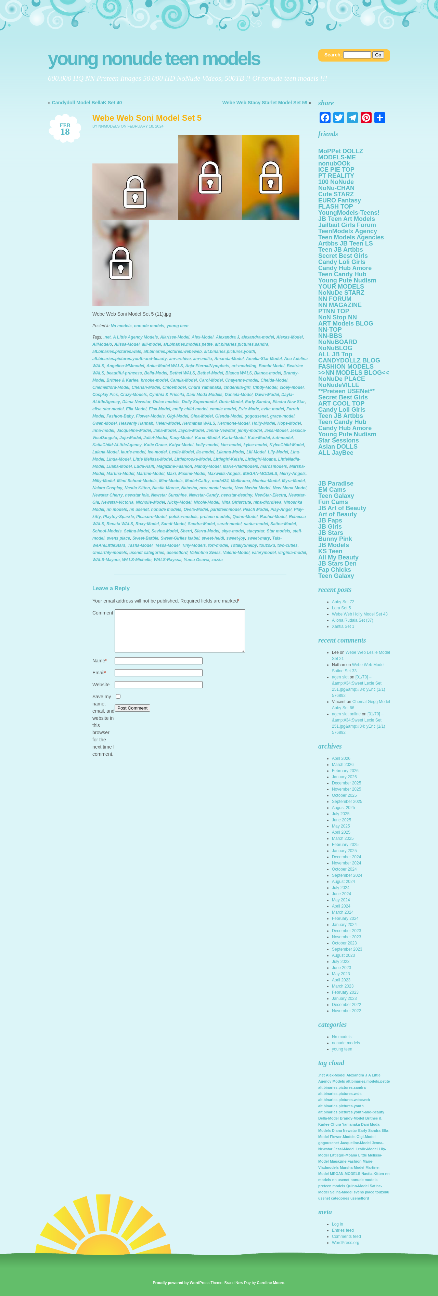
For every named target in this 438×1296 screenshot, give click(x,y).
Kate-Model (259, 437)
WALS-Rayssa (167, 559)
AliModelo (102, 344)
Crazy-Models (133, 394)
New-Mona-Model (290, 488)
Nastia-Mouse (165, 488)
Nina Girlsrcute (236, 502)
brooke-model (154, 380)
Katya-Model (181, 444)
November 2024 (346, 863)
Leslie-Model (181, 452)
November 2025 (346, 789)
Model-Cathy (197, 480)
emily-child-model (189, 409)
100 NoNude (336, 181)
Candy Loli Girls (341, 262)
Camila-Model (183, 380)
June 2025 (341, 820)
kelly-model (207, 444)
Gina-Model (202, 416)
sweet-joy (236, 538)
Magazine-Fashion (174, 466)
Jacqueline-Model (134, 430)
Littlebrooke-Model (192, 459)
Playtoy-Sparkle (118, 516)
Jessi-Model (276, 430)
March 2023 (342, 986)
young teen (178, 325)
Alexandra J (227, 337)
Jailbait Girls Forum (347, 225)
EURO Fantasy (339, 200)
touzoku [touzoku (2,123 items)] (382, 1192)
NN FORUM (334, 298)
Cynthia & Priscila (166, 394)
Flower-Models (150, 416)
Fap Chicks (334, 569)
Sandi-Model (173, 523)
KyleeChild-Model (287, 444)
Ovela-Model (196, 509)
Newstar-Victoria (117, 502)
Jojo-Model (130, 437)
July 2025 (340, 813)
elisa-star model (108, 409)
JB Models (333, 545)
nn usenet (139, 509)
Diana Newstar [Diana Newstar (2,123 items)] (344, 1130)
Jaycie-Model (191, 430)
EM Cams (332, 489)
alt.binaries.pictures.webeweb (172, 351)
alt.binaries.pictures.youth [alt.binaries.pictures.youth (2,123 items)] (341, 1106)
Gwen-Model (104, 423)
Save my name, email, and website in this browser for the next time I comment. (103, 733)
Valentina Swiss (205, 552)
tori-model (218, 545)
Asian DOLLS (338, 446)
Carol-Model (211, 380)
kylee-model (255, 444)
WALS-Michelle (137, 559)
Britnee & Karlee (122, 380)
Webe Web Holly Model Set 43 (360, 614)
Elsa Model (159, 409)
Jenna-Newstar (220, 430)
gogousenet (256, 416)
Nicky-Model (179, 502)
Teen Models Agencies (351, 237)
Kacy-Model (181, 437)
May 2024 (341, 900)
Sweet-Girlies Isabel (179, 538)
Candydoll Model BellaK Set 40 (87, 102)
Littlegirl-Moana (260, 459)
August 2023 (343, 955)
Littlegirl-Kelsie (228, 459)
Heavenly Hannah (136, 423)
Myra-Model (293, 480)
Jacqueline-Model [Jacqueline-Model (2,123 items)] (355, 1143)
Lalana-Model (105, 452)
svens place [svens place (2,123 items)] (363, 1192)
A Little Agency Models (135, 337)
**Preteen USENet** (346, 391)
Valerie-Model (236, 552)
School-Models (106, 531)
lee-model (157, 452)
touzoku (267, 545)
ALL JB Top (335, 354)
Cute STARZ (336, 194)
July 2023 (340, 961)
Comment (102, 613)
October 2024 (344, 869)
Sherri (186, 531)
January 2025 (344, 850)
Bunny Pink (335, 538)
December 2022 (346, 1004)
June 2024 (341, 893)
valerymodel (264, 552)
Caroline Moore (270, 1283)
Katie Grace (155, 444)
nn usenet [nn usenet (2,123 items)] (340, 1180)
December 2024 (346, 857)
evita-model (272, 409)
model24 (220, 480)
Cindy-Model (265, 387)
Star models (279, 531)
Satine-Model (283, 523)
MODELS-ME (337, 157)
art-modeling (244, 365)
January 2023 (344, 998)
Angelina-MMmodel (125, 365)
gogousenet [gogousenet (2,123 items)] (328, 1143)
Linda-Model (118, 459)
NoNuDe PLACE (341, 378)
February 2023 (345, 992)
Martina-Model (120, 473)
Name (99, 669)
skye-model (232, 531)
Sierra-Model (206, 531)
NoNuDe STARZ (341, 292)
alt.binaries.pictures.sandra (241, 344)
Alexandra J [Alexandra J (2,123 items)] (356, 1075)
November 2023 (346, 937)
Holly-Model (263, 423)
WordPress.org (345, 1242)
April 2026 (341, 758)
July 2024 (340, 887)
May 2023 (341, 973)
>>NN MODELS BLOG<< (353, 372)
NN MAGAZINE (340, 305)
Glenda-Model (228, 416)
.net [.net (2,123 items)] (321, 1075)
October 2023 (344, 943)
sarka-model (256, 523)
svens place (118, 538)
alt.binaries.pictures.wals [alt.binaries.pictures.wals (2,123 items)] (340, 1094)
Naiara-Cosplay (107, 488)
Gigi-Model (177, 416)
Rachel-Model (273, 516)
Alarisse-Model (174, 337)
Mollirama (240, 480)
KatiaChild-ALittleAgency (117, 444)
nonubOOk (334, 163)
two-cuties (287, 545)
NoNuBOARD (337, 342)
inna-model (103, 430)
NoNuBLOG (335, 348)
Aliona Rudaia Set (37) (352, 620)
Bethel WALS (182, 373)
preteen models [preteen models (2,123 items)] (331, 1186)
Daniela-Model (239, 394)
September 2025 (347, 801)
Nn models (121, 325)
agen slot (340, 677)
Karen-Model (207, 437)
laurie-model (133, 452)
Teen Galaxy (336, 495)
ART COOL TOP (341, 403)
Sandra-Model (201, 523)
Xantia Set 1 (343, 626)
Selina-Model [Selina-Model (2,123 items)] (341, 1192)
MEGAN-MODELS (260, 473)
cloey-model (292, 387)
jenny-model (250, 430)
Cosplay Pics (105, 394)
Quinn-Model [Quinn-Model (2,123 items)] (357, 1186)
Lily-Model (278, 452)
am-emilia (202, 358)
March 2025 (342, 838)
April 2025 (341, 832)
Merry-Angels (293, 473)
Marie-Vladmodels (240, 466)
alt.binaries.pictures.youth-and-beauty (129, 358)
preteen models (215, 516)
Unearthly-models (109, 552)
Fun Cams (333, 502)
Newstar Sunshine (168, 495)
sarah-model (229, 523)
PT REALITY (336, 175)
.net (107, 337)
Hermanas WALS (198, 423)
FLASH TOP (335, 206)
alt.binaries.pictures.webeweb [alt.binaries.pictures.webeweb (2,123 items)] (344, 1100)
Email (99, 681)
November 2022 (346, 1010)
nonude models (149, 325)
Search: (333, 54)
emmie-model (223, 409)
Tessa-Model (167, 545)
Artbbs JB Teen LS (345, 243)
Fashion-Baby (119, 416)
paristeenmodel (225, 509)
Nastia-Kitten (137, 488)
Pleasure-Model (151, 516)
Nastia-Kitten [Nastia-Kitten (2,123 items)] (372, 1174)
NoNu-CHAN (336, 188)
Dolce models (166, 401)
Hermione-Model (233, 423)
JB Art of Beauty (342, 508)
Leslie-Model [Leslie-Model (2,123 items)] (367, 1149)
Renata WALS (119, 523)
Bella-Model (155, 373)
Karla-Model (234, 437)
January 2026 (344, 777)
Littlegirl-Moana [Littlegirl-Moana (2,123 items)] (343, 1155)
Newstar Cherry (107, 495)
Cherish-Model (146, 387)
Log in (337, 1224)
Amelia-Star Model (264, 358)
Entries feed (343, 1230)
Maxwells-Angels (224, 473)
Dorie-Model (231, 401)
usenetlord (177, 552)
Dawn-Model (267, 394)
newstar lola (137, 495)
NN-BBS (330, 335)
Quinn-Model (245, 516)
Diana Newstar (136, 401)
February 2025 (345, 844)
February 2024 (345, 918)
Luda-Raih (144, 466)
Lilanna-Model (230, 452)
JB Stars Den (337, 563)
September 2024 (347, 875)
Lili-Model (256, 452)
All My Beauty (338, 557)
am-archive (180, 358)
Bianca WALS (239, 373)
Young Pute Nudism (347, 280)
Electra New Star (288, 401)
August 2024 (343, 881)
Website (101, 693)
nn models (116, 509)
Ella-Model (136, 409)
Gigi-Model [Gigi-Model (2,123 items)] (366, 1137)
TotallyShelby (243, 545)
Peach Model (255, 509)
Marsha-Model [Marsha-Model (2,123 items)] (352, 1167)
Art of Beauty (337, 514)
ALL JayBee (335, 452)
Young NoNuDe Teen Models (154, 58)
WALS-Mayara (106, 559)
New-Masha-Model (253, 488)
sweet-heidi (213, 538)
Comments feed (346, 1236)
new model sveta (215, 488)
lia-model (205, 452)
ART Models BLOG (345, 323)
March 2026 (342, 764)
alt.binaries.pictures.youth (229, 351)
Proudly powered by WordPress (181, 1283)
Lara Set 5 (341, 608)
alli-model (151, 344)
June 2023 (341, 967)
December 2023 (346, 930)
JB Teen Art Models (346, 218)
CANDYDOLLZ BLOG (349, 360)
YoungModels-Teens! (348, 212)
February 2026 (345, 770)
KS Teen (330, 551)
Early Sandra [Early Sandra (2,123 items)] (369, 1130)
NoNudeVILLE (338, 385)
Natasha (189, 488)
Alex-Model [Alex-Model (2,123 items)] (335, 1075)
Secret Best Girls (343, 255)
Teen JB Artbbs (340, 249)
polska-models (183, 516)
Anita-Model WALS (164, 365)
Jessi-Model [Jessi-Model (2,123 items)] (344, 1149)
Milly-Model (103, 480)
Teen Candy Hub (342, 274)
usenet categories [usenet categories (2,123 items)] (333, 1198)
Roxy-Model (147, 523)
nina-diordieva (267, 502)
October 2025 (344, 795)
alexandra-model (258, 337)
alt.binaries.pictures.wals (116, 351)
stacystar (255, 531)
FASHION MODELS (346, 366)
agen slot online (346, 714)
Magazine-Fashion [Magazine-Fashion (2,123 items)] (345, 1161)
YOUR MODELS (341, 286)
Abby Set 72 (343, 601)
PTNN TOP (333, 311)
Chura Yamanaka (204, 387)
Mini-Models (171, 480)
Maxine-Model (191, 473)
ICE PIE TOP (336, 169)
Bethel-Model (210, 373)
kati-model (282, 437)
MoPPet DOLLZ (340, 151)
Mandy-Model (207, 466)
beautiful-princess (124, 373)
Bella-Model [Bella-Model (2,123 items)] (328, 1118)
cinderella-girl (236, 387)
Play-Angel (281, 509)
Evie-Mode (249, 409)
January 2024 (344, 924)
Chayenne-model (241, 380)
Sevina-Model (165, 531)
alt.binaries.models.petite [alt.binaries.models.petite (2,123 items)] (368, 1081)
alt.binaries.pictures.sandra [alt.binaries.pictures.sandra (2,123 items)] (342, 1087)
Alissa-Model (127, 344)
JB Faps (330, 520)
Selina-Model (136, 531)
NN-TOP (330, 329)
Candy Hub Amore (345, 268)
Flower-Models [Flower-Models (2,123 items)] (343, 1137)
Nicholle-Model (150, 502)
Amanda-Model (229, 358)
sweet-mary (258, 538)
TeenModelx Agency (347, 231)
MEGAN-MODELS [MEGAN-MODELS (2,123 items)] (345, 1174)
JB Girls (330, 526)
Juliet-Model (155, 437)
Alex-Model (203, 337)
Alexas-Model (289, 337)
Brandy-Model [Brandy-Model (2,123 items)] (352, 1118)
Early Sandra (257, 401)
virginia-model (292, 552)
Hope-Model (289, 423)
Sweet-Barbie (145, 538)
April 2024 (341, 906)
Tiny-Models (194, 545)
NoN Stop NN (337, 317)
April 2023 (341, 980)
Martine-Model (150, 473)
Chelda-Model (273, 380)
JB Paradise (335, 483)
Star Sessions (338, 440)
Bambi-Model (271, 365)
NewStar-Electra (270, 495)
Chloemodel (174, 387)
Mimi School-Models (137, 480)
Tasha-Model (140, 545)
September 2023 (347, 949)
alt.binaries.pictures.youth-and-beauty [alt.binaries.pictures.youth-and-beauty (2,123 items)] (351, 1112)
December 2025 (346, 783)
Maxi (171, 473)
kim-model (231, 444)
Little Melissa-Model (152, 459)
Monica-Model (266, 480)
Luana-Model (119, 466)
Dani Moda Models (204, 394)
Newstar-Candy (204, 495)
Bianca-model (267, 373)
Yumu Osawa (196, 559)
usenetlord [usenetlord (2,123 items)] (359, 1198)
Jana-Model (164, 430)
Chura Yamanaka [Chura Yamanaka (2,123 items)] (345, 1124)
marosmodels (273, 466)
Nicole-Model (206, 502)
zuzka (217, 559)
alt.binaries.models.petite (187, 344)
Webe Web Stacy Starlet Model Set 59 (264, 102)
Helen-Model (168, 423)
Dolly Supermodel (199, 401)
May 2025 (341, 826)
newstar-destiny (236, 495)
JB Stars (330, 532)
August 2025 (343, 807)
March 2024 (342, 912)
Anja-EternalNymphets (207, 365)
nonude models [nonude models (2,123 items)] (363, 1180)
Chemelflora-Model (110, 387)
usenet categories (146, 552)
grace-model (282, 416)
